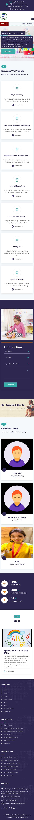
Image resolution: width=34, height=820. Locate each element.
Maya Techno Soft (22, 817)
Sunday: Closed (8, 775)
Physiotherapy (17, 95)
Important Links (8, 708)
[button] (32, 19)
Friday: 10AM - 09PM (10, 769)
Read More (8, 52)
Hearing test (17, 247)
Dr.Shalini (17, 473)
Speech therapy (17, 279)
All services (7, 743)
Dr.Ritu (17, 561)
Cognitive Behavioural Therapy (17, 125)
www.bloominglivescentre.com (15, 804)
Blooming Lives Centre (15, 815)
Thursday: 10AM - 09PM (11, 766)
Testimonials (8, 699)
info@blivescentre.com (12, 797)
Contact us (7, 711)
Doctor (6, 696)
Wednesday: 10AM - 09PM (12, 763)
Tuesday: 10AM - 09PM (11, 760)
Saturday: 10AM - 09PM (11, 772)
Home (5, 690)
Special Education (17, 186)
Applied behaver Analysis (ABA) (17, 156)
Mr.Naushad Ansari (17, 517)
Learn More (17, 105)
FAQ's (5, 702)
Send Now (10, 385)
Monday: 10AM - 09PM (10, 757)
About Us (6, 693)
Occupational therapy (17, 216)
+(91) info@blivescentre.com (18, 4)
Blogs (5, 705)
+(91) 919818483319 (18, 2)
